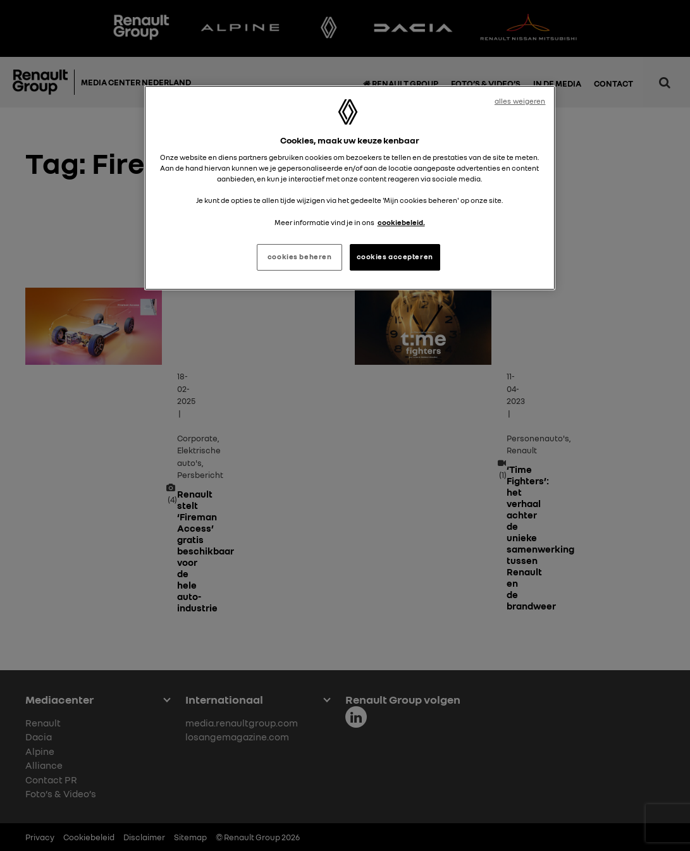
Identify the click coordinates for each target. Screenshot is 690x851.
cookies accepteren (395, 256)
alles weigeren (520, 101)
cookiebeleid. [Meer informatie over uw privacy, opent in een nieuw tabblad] (401, 222)
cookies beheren (300, 256)
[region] (349, 187)
